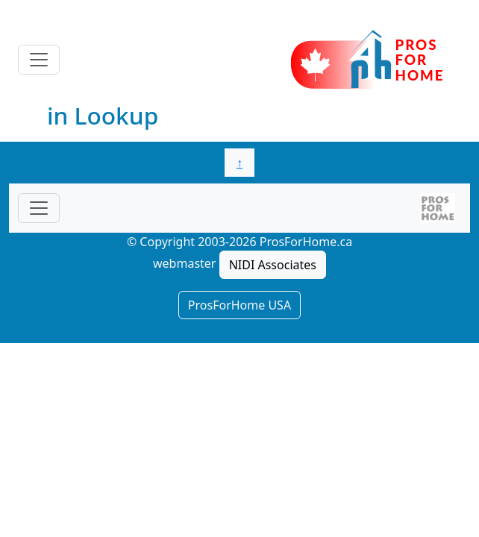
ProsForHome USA (239, 305)
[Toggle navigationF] (39, 208)
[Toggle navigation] (39, 60)
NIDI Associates (272, 265)
